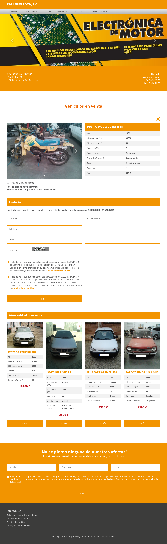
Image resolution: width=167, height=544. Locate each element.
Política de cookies (16, 522)
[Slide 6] (83, 62)
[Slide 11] (94, 62)
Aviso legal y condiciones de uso (22, 515)
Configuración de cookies (19, 525)
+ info (25, 423)
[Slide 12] (96, 62)
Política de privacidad (17, 518)
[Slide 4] (79, 62)
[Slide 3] (77, 62)
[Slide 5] (81, 62)
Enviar (44, 298)
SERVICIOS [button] (30, 11)
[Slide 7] (85, 62)
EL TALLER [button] (13, 11)
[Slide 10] (92, 62)
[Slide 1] (73, 62)
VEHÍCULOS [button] (62, 11)
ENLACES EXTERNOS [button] (100, 11)
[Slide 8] (87, 62)
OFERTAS (47, 11)
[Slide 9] (89, 62)
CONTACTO (80, 11)
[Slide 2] (75, 62)
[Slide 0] (71, 62)
